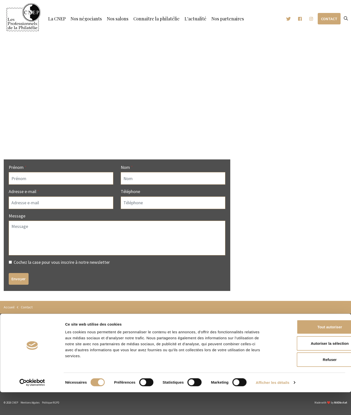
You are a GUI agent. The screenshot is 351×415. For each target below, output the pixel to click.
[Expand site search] (346, 18)
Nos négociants (86, 19)
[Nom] (173, 178)
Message (17, 216)
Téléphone (130, 191)
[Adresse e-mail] (61, 203)
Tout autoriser (309, 349)
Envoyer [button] (18, 278)
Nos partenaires (227, 19)
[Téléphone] (173, 203)
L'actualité (195, 19)
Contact (329, 18)
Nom (127, 167)
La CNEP (57, 19)
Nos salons (117, 19)
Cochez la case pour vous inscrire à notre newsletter (59, 262)
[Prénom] (61, 178)
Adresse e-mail (24, 191)
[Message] (117, 238)
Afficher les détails (272, 405)
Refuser (309, 382)
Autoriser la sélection (310, 366)
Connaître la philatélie (156, 19)
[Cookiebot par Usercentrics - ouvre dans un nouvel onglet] (32, 405)
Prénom (18, 167)
